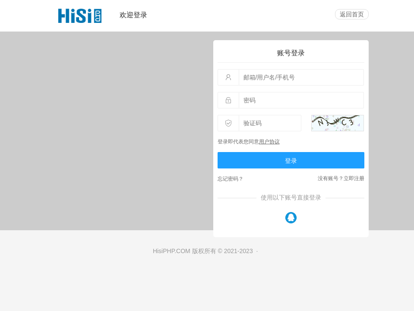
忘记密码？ (230, 179)
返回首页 (352, 14)
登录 (291, 160)
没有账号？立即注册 (341, 178)
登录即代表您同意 (249, 142)
